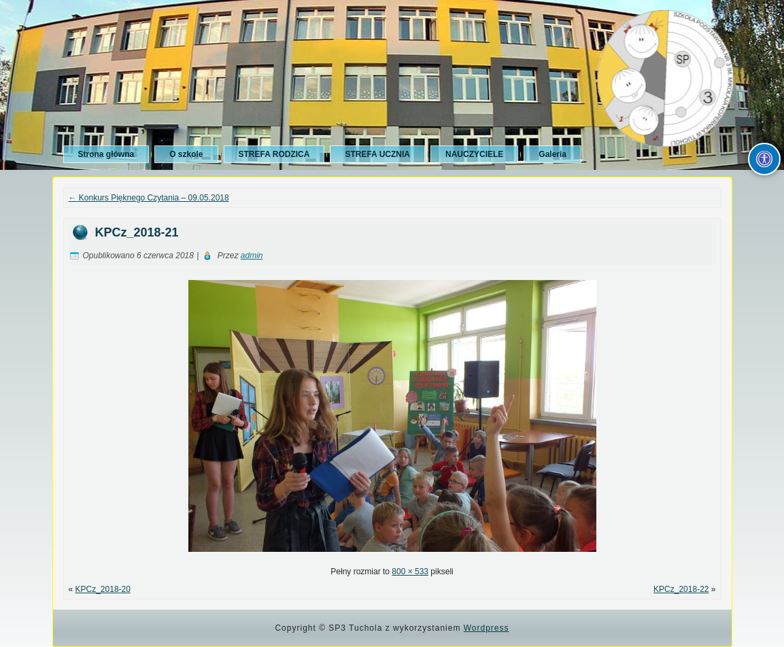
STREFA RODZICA (274, 154)
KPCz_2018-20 (103, 589)
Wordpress (486, 628)
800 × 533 (410, 571)
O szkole (186, 154)
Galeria (552, 154)
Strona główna (106, 154)
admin (252, 255)
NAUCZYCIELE (474, 154)
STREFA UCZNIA (377, 154)
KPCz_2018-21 (137, 232)
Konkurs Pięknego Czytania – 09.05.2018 (149, 198)
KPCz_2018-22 (681, 589)
